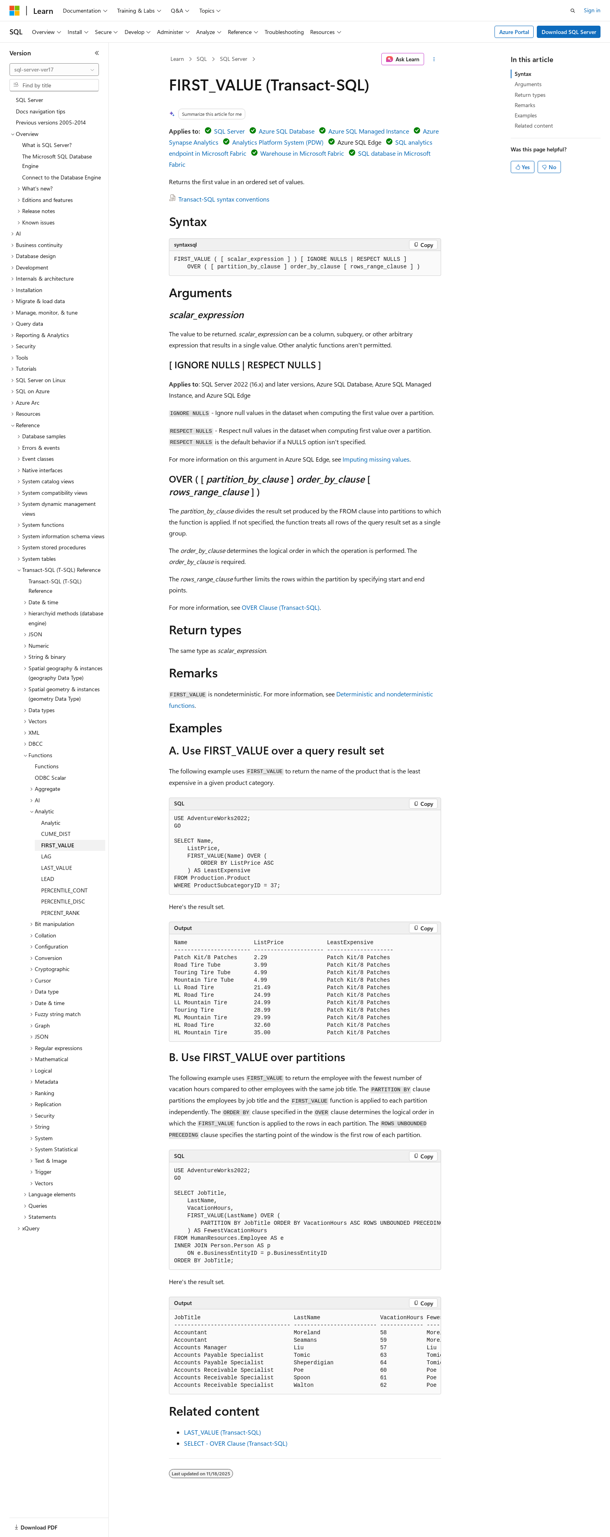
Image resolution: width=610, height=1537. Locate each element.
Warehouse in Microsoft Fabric (302, 153)
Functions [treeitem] (47, 766)
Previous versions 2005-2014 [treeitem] (51, 122)
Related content (534, 125)
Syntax (523, 73)
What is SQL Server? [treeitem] (47, 145)
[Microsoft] (14, 11)
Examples (526, 115)
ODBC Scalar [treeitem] (50, 777)
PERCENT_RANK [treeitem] (60, 913)
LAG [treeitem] (46, 856)
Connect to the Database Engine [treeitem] (61, 177)
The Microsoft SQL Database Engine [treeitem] (57, 161)
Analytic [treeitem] (51, 822)
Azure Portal (514, 32)
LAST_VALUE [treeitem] (56, 867)
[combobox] (54, 69)
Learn (177, 58)
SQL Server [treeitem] (29, 100)
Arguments (528, 84)
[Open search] (573, 11)
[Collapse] (97, 53)
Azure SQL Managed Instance (368, 131)
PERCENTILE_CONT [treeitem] (64, 890)
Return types (530, 94)
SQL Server (233, 58)
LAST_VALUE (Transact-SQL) (222, 1432)
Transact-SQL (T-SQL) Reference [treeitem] (54, 586)
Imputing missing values (376, 459)
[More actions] (434, 59)
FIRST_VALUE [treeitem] (57, 845)
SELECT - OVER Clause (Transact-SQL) (236, 1443)
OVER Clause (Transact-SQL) (281, 607)
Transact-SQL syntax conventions (223, 199)
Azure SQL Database (286, 131)
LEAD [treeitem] (47, 879)
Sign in (592, 10)
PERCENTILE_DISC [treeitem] (63, 901)
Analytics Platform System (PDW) (278, 142)
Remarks (525, 105)
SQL (202, 58)
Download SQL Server (569, 32)
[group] (305, 1216)
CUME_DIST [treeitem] (55, 833)
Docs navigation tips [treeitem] (40, 111)
